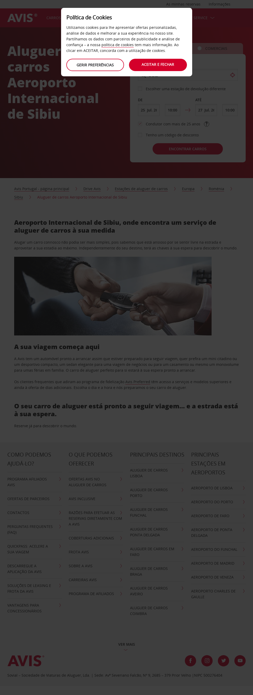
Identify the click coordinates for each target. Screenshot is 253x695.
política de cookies (117, 44)
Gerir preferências (95, 64)
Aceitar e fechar (158, 64)
